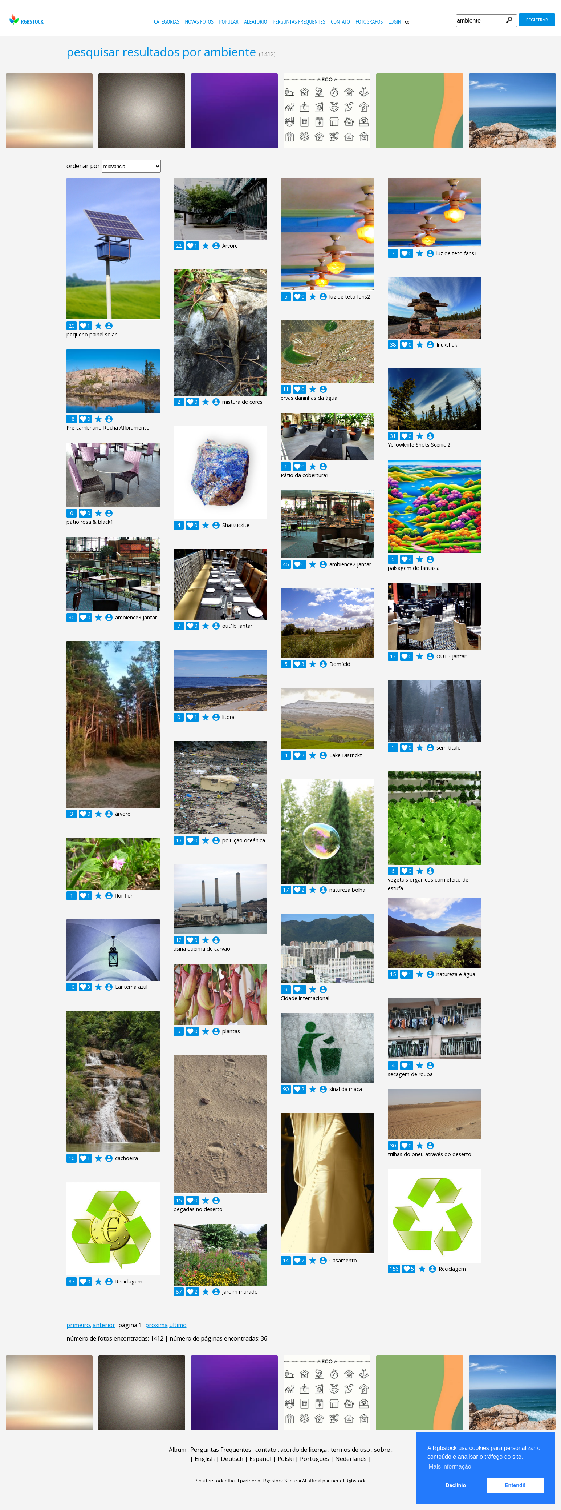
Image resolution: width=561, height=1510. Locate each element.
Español (260, 1459)
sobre (382, 1450)
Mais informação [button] (449, 1466)
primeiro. (78, 1325)
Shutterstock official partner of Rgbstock (239, 1480)
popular (229, 21)
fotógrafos (369, 21)
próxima (156, 1325)
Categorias (166, 21)
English (205, 1459)
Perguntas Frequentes (299, 21)
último (178, 1325)
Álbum (177, 1450)
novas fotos (199, 21)
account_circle (109, 325)
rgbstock (26, 20)
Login (395, 21)
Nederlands (351, 1459)
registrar (537, 20)
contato (340, 21)
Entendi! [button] (515, 1485)
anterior (104, 1325)
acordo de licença (303, 1450)
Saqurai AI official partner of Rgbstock (325, 1480)
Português (314, 1459)
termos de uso (350, 1450)
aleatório (255, 21)
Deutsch (232, 1459)
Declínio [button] (456, 1485)
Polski (285, 1459)
